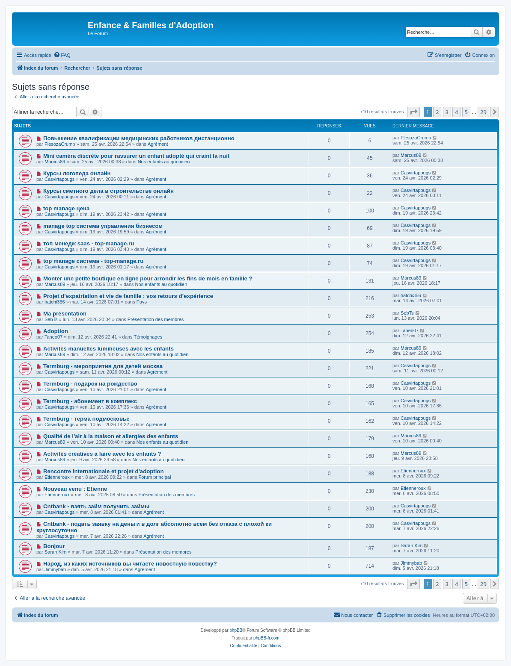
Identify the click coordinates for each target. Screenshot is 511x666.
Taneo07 (53, 336)
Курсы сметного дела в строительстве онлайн (108, 191)
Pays (142, 301)
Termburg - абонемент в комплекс (90, 401)
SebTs (51, 319)
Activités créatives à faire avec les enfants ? (102, 454)
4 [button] (456, 112)
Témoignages (148, 336)
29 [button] (483, 112)
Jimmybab (55, 569)
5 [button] (466, 112)
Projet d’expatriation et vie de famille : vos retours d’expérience (128, 296)
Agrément (158, 144)
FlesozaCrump (60, 144)
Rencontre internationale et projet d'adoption (103, 471)
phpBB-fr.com (266, 638)
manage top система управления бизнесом (103, 226)
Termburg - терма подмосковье (86, 419)
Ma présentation (64, 313)
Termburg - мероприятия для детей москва (103, 366)
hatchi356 (55, 301)
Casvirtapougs (59, 179)
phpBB (235, 630)
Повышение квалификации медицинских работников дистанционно (139, 138)
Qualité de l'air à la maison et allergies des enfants (110, 436)
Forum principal (155, 477)
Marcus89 (55, 161)
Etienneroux (57, 477)
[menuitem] (62, 55)
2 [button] (437, 112)
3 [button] (447, 112)
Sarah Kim (55, 551)
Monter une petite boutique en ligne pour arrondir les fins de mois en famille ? (148, 278)
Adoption (55, 331)
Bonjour (54, 546)
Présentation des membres (156, 319)
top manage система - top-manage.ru (93, 261)
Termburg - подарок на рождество (90, 383)
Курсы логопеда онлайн (77, 173)
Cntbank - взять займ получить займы (96, 506)
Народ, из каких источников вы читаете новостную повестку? (130, 563)
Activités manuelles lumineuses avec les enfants (108, 348)
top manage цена (66, 208)
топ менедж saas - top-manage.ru (88, 243)
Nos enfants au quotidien (164, 161)
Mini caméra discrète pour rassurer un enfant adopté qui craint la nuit (136, 156)
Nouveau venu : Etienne (75, 489)
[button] (413, 112)
